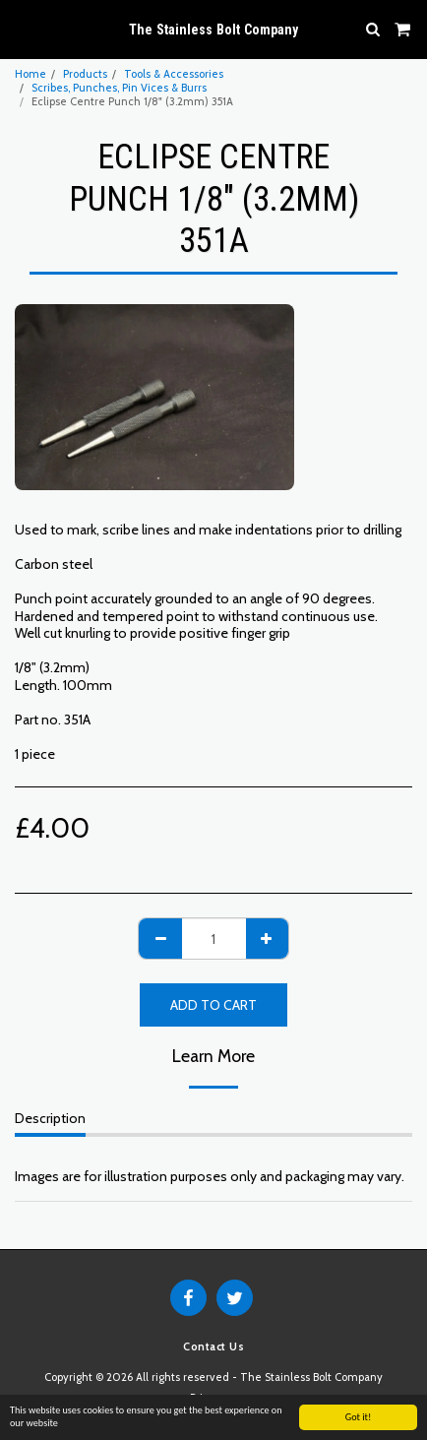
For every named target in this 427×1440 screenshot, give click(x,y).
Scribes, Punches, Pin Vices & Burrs (119, 87)
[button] (21, 28)
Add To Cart (213, 1005)
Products (85, 74)
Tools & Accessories (173, 74)
